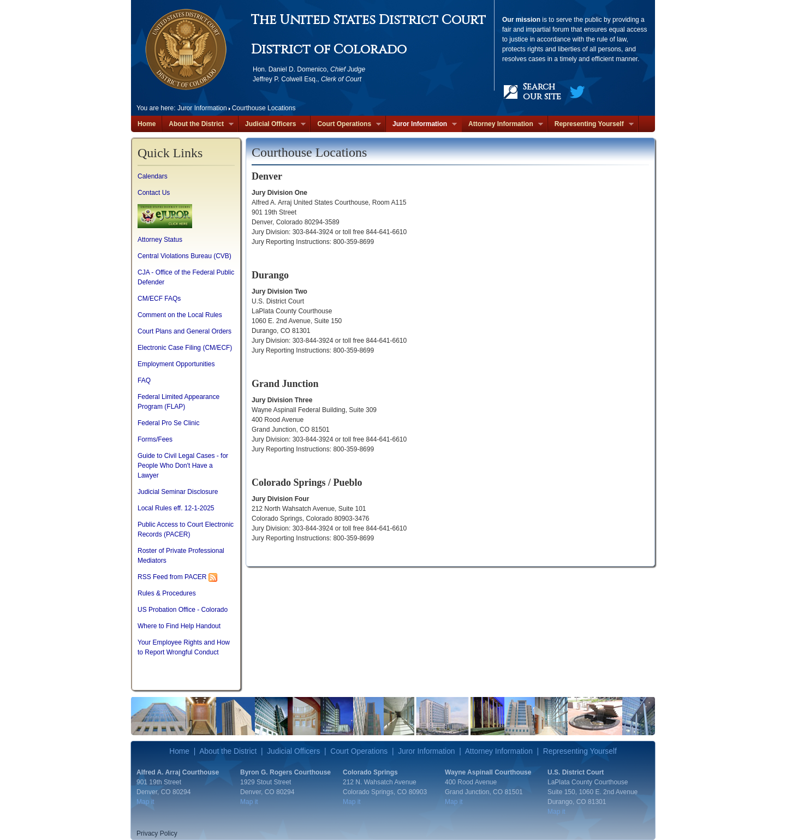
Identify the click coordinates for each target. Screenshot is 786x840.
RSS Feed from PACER (172, 577)
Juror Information (421, 124)
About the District (198, 124)
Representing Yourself (591, 124)
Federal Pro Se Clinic (168, 423)
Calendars (153, 176)
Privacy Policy (156, 833)
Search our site (542, 92)
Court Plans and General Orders (184, 331)
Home (147, 124)
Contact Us (154, 192)
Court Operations (346, 124)
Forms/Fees (155, 439)
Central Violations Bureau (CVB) (184, 256)
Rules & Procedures (167, 593)
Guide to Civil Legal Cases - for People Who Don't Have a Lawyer (183, 465)
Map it (145, 802)
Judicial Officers (272, 124)
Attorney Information (502, 124)
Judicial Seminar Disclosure (178, 492)
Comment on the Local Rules (180, 315)
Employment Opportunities (176, 364)
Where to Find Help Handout (179, 626)
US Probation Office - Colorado (183, 609)
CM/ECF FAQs (159, 298)
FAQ (144, 380)
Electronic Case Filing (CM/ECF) (185, 348)
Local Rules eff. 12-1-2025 (176, 508)
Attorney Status (160, 239)
